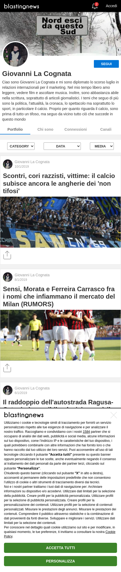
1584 (86, 432)
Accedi (111, 6)
